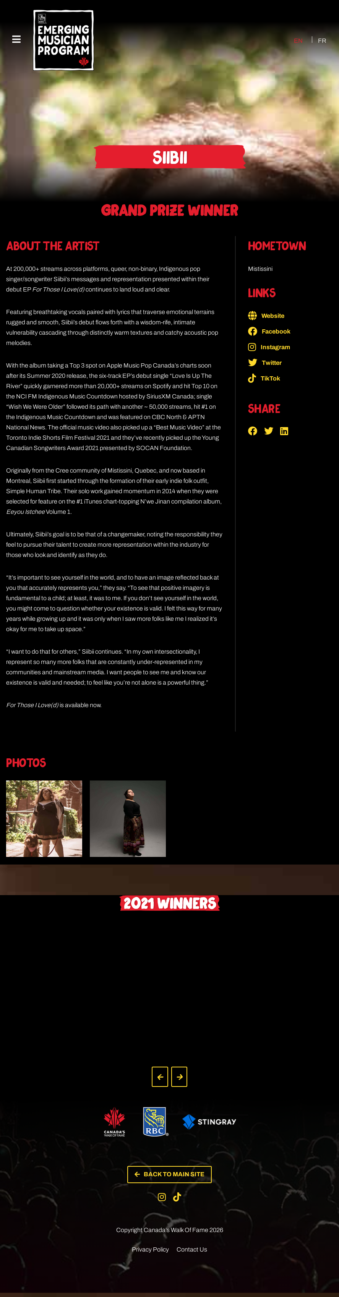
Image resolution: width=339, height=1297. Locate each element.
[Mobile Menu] (16, 39)
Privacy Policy (150, 1253)
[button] (256, 431)
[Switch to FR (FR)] (317, 40)
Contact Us (192, 1253)
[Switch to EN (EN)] (290, 40)
